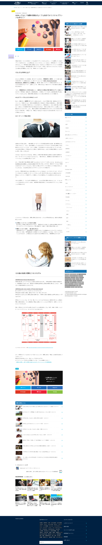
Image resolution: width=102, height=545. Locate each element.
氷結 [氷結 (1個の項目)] (52, 530)
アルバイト (67, 131)
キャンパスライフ (53, 3)
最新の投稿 (66, 521)
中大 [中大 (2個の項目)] (40, 523)
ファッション (69, 206)
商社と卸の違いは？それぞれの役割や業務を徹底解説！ (78, 106)
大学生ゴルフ (68, 189)
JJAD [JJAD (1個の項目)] (49, 517)
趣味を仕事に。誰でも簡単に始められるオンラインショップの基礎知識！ (34, 356)
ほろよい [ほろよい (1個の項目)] (55, 518)
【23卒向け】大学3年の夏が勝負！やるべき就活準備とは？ (36, 446)
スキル (67, 145)
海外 (67, 220)
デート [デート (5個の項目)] (70, 279)
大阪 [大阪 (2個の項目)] (58, 525)
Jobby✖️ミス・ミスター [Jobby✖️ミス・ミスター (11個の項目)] (81, 273)
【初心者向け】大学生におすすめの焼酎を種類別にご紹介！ (36, 441)
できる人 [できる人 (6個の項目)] (41, 518)
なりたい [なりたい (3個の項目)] (45, 518)
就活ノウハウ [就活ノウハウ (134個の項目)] (81, 283)
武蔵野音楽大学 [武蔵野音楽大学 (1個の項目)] (48, 530)
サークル (67, 200)
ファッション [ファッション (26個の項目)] (79, 279)
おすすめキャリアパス (70, 141)
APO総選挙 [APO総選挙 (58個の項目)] (67, 273)
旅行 (67, 217)
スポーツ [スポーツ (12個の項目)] (66, 279)
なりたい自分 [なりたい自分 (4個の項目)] (50, 518)
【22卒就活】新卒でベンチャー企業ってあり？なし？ (78, 55)
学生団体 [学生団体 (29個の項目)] (76, 283)
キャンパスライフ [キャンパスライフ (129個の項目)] (68, 278)
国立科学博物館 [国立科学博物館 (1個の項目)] (53, 525)
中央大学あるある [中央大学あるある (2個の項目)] (51, 523)
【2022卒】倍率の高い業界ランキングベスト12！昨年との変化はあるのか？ (78, 61)
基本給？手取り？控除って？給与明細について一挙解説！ (35, 435)
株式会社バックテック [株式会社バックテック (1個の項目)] (52, 528)
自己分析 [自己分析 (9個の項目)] (58, 530)
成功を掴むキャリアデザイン (33, 3)
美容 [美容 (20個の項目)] (81, 286)
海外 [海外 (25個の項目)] (76, 286)
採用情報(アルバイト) (68, 527)
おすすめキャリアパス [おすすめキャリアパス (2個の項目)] (74, 275)
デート (67, 227)
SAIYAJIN (68, 176)
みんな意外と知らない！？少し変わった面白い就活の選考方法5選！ (78, 50)
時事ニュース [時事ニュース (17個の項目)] (67, 286)
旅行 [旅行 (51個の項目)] (80, 284)
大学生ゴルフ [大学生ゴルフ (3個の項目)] (71, 283)
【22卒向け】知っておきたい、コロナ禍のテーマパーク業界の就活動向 (78, 83)
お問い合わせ (67, 534)
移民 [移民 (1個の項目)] (55, 530)
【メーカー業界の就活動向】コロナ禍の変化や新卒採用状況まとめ (78, 71)
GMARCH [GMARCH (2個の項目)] (45, 517)
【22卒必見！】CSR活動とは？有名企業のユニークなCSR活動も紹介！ (78, 259)
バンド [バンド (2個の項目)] (41, 522)
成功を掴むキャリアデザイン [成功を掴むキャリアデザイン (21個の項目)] (70, 284)
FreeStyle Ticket (68, 169)
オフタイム (68, 203)
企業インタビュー (69, 138)
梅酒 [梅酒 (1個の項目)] (43, 530)
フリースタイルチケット (64, 3)
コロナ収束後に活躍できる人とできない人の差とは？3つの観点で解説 (78, 45)
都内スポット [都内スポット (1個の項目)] (45, 531)
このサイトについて (68, 517)
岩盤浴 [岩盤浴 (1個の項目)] (50, 526)
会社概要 (17, 542)
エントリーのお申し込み (69, 524)
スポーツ (67, 162)
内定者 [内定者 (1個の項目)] (66, 283)
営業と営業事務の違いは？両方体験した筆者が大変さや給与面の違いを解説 (78, 101)
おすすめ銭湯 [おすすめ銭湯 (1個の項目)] (59, 517)
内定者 (67, 127)
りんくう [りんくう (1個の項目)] (60, 518)
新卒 (17, 363)
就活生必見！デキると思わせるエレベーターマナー (78, 77)
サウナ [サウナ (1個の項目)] (41, 520)
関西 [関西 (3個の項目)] (54, 531)
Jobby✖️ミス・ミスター (71, 193)
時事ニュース (74, 3)
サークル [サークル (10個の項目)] (77, 278)
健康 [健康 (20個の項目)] (82, 281)
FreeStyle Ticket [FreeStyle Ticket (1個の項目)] (73, 273)
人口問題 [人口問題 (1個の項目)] (41, 525)
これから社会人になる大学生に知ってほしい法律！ (34, 429)
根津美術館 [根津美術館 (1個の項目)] (59, 528)
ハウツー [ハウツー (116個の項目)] (74, 279)
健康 (67, 213)
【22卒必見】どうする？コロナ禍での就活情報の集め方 (78, 66)
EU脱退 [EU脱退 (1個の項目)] (41, 517)
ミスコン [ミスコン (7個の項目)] (49, 522)
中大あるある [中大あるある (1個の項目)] (45, 523)
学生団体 (67, 196)
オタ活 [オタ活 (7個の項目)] (77, 276)
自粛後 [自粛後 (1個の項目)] (41, 531)
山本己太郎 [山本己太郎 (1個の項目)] (46, 526)
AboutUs (82, 2)
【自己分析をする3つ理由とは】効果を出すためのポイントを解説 (37, 401)
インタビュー (68, 155)
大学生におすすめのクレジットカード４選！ (32, 418)
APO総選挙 (68, 172)
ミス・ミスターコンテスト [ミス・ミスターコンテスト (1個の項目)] (57, 522)
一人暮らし (68, 224)
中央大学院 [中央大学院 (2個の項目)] (58, 523)
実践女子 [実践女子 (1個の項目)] (41, 526)
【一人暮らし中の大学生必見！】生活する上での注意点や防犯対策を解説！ (37, 453)
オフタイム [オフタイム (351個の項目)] (81, 276)
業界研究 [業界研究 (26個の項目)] (72, 286)
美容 (66, 165)
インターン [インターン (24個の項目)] (73, 276)
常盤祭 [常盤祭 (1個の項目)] (54, 526)
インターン (68, 120)
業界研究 (67, 148)
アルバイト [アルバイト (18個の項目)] (81, 275)
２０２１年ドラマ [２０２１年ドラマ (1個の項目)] (59, 531)
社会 (67, 182)
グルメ (67, 210)
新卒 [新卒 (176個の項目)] (77, 284)
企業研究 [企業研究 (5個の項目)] (79, 281)
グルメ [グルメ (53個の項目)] (74, 278)
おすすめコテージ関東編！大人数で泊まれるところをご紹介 (36, 407)
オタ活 (67, 230)
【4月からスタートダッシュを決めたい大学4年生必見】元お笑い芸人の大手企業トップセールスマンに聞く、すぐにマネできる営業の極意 (78, 95)
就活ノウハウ (44, 3)
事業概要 (66, 531)
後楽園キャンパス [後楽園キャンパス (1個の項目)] (59, 526)
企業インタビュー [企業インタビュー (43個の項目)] (73, 281)
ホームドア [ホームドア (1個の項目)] (45, 522)
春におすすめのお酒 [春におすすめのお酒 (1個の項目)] (43, 528)
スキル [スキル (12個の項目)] (81, 278)
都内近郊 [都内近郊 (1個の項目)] (50, 531)
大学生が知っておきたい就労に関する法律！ (32, 413)
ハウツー (67, 158)
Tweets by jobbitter (19, 513)
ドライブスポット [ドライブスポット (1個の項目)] (57, 520)
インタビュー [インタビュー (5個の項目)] (67, 276)
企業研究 (67, 151)
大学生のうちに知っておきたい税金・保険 (32, 424)
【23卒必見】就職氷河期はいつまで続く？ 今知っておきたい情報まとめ (78, 88)
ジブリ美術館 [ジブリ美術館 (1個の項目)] (45, 520)
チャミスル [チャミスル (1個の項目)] (51, 520)
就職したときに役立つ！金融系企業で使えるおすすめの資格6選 (78, 39)
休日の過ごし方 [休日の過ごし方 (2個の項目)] (47, 525)
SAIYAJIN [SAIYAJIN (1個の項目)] (67, 275)
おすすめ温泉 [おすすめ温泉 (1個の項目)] (53, 517)
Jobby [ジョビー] (75, 542)
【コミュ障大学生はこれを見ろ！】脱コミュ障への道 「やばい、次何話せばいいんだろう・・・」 (78, 34)
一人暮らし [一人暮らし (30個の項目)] (67, 281)
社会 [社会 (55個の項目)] (78, 286)
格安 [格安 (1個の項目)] (40, 530)
